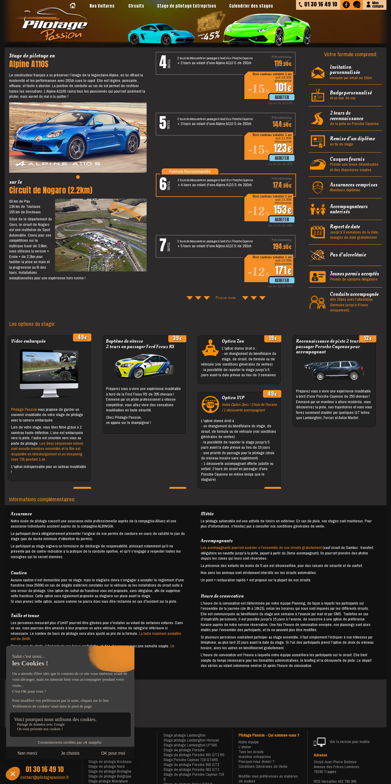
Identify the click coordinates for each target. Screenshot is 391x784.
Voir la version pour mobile (342, 742)
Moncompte (377, 4)
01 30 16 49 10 (45, 769)
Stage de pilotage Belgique (109, 776)
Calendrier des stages (251, 6)
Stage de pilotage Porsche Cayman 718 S (193, 777)
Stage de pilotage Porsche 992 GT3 (191, 764)
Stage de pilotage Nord (106, 766)
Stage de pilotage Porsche (184, 749)
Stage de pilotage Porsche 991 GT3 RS (194, 754)
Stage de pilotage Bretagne (109, 771)
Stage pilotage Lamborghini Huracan (191, 740)
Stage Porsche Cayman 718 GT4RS (190, 759)
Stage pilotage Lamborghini (184, 735)
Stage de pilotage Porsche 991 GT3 (191, 769)
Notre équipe (249, 741)
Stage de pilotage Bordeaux (110, 761)
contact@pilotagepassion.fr (44, 777)
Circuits (136, 6)
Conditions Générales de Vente (263, 766)
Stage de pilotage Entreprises (186, 6)
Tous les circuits (251, 751)
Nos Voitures (102, 6)
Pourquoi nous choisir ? (257, 761)
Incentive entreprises (255, 756)
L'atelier (245, 746)
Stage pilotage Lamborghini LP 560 (190, 745)
